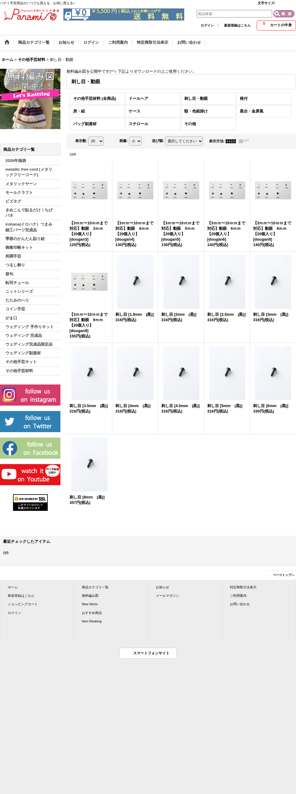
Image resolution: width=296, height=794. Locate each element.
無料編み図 (90, 595)
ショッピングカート (23, 604)
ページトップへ (283, 575)
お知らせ (162, 587)
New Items (90, 604)
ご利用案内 (238, 595)
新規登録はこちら (237, 25)
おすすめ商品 (92, 613)
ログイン (207, 25)
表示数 (81, 141)
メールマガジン (167, 595)
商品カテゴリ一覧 (95, 587)
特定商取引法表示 (243, 587)
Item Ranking (91, 621)
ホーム (13, 587)
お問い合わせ (240, 604)
